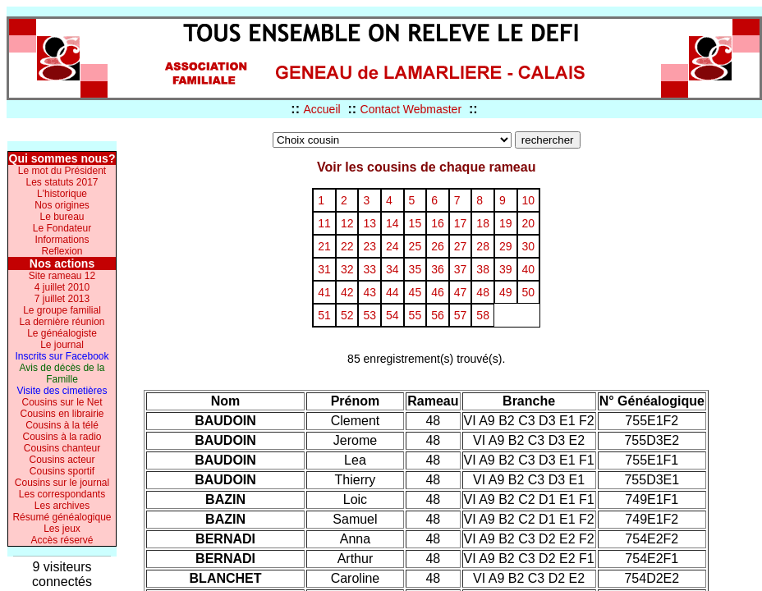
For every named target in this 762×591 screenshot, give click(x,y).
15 (415, 223)
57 (460, 315)
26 (437, 246)
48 (482, 292)
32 (347, 269)
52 (347, 315)
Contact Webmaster (410, 109)
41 (324, 292)
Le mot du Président (62, 170)
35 (415, 269)
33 (369, 269)
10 (528, 200)
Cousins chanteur (62, 448)
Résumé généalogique (61, 517)
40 (528, 269)
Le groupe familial (62, 310)
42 (347, 292)
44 (392, 292)
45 (415, 292)
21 (324, 246)
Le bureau (61, 216)
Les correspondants (62, 494)
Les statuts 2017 (61, 182)
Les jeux (62, 528)
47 (460, 292)
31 (324, 269)
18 (482, 223)
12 (347, 223)
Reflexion (61, 251)
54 (392, 315)
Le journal (62, 344)
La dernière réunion (61, 322)
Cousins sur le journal (62, 482)
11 (324, 223)
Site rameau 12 (62, 276)
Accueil (321, 109)
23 (369, 246)
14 (392, 223)
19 (505, 223)
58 (482, 315)
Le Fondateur (62, 228)
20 (528, 223)
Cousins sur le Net (61, 402)
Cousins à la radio (61, 436)
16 (437, 223)
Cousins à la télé (62, 425)
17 (460, 223)
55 (415, 315)
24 (392, 246)
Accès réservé (61, 540)
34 (392, 269)
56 (437, 315)
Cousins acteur (61, 459)
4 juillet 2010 (62, 287)
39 (505, 269)
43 (369, 292)
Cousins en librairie (61, 413)
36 (437, 269)
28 (482, 246)
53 (369, 315)
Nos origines (62, 205)
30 (528, 246)
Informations (61, 239)
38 (482, 269)
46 (437, 292)
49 (505, 292)
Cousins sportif (62, 471)
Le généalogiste (62, 333)
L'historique (62, 193)
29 (505, 246)
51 (324, 315)
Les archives (62, 505)
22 (347, 246)
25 (415, 246)
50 (528, 292)
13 (369, 223)
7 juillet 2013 (62, 299)
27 (460, 246)
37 (460, 269)
